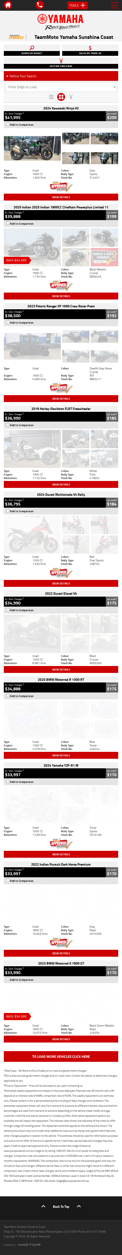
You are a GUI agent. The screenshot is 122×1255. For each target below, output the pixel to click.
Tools (77, 5)
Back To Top (61, 1206)
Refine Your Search (21, 75)
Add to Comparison (22, 125)
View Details (61, 197)
